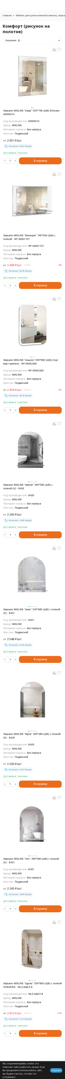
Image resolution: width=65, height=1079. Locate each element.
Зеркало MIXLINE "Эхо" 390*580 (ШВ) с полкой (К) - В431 (31, 860)
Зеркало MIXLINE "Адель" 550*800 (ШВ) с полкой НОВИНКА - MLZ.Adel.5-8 (32, 985)
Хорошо (56, 1070)
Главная (7, 15)
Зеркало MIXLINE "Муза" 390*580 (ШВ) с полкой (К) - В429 (31, 735)
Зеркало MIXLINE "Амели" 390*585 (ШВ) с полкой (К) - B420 (28, 486)
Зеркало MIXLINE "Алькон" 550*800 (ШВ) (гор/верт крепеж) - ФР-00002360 (30, 361)
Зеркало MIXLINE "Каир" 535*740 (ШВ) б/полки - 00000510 (32, 112)
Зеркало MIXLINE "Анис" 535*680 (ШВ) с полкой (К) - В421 (31, 611)
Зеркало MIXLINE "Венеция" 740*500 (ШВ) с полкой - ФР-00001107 (29, 237)
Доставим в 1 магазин (15, 152)
